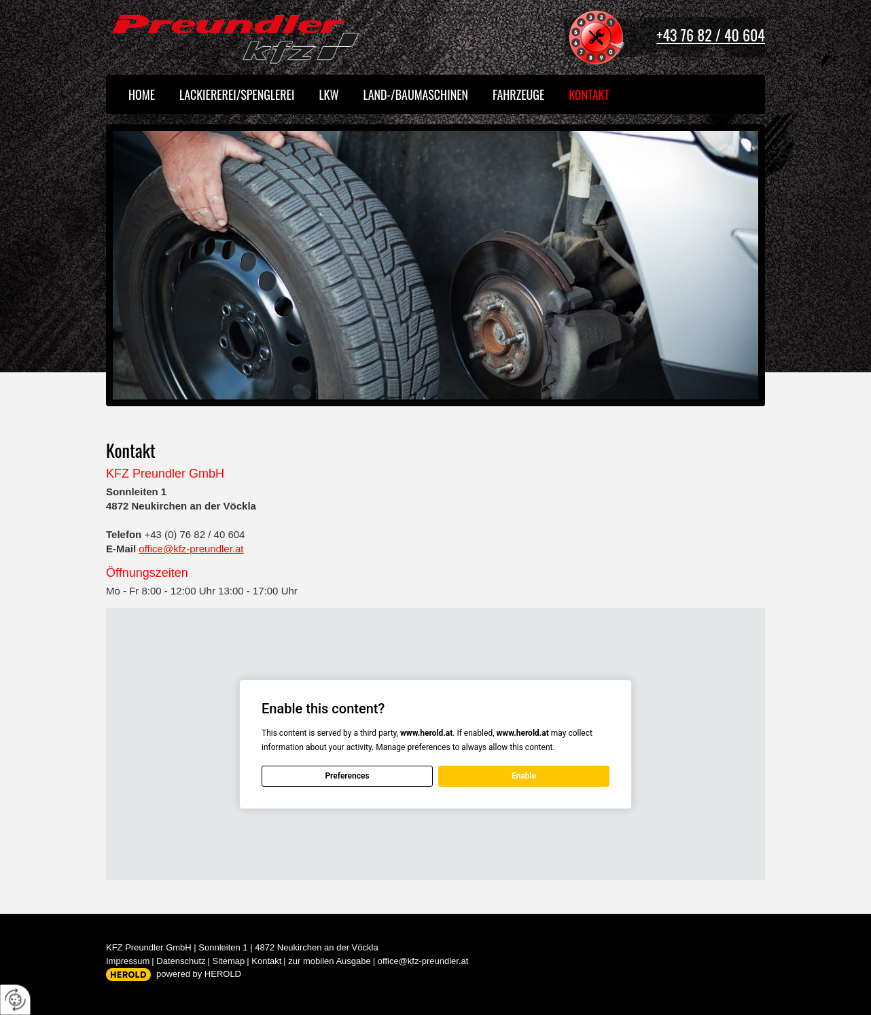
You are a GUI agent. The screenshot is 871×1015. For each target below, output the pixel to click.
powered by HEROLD (198, 974)
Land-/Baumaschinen (415, 94)
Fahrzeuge (518, 94)
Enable (524, 776)
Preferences (347, 776)
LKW (328, 94)
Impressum (127, 961)
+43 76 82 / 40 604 (710, 35)
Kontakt (589, 94)
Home (141, 94)
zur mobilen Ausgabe (329, 961)
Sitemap (229, 961)
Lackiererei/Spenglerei (236, 94)
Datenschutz (180, 961)
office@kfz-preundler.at (191, 548)
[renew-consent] (15, 999)
